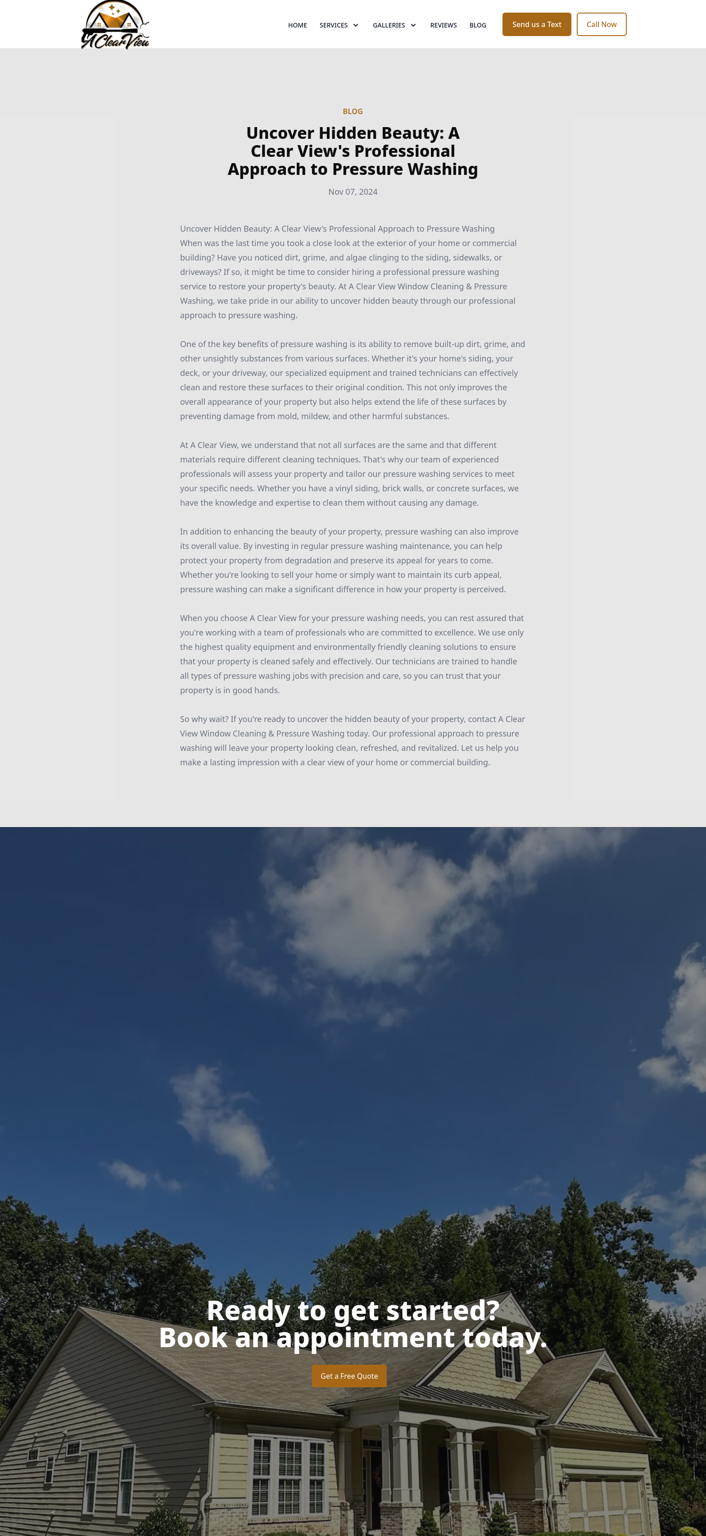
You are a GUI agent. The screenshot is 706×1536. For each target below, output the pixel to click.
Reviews (443, 40)
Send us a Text (536, 40)
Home (297, 40)
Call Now (602, 40)
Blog (478, 40)
